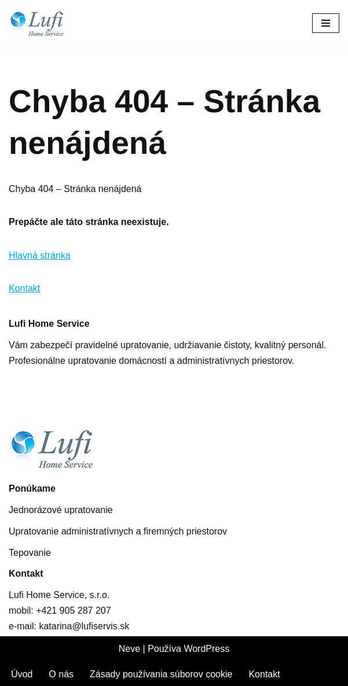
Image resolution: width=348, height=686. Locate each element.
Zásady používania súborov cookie (161, 674)
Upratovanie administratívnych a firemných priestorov (118, 531)
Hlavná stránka (40, 255)
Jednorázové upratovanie (61, 510)
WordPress (206, 649)
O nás (61, 674)
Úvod (21, 674)
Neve (129, 649)
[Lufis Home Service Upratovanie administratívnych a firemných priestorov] (46, 23)
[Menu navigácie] (325, 23)
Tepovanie (30, 553)
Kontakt (24, 288)
